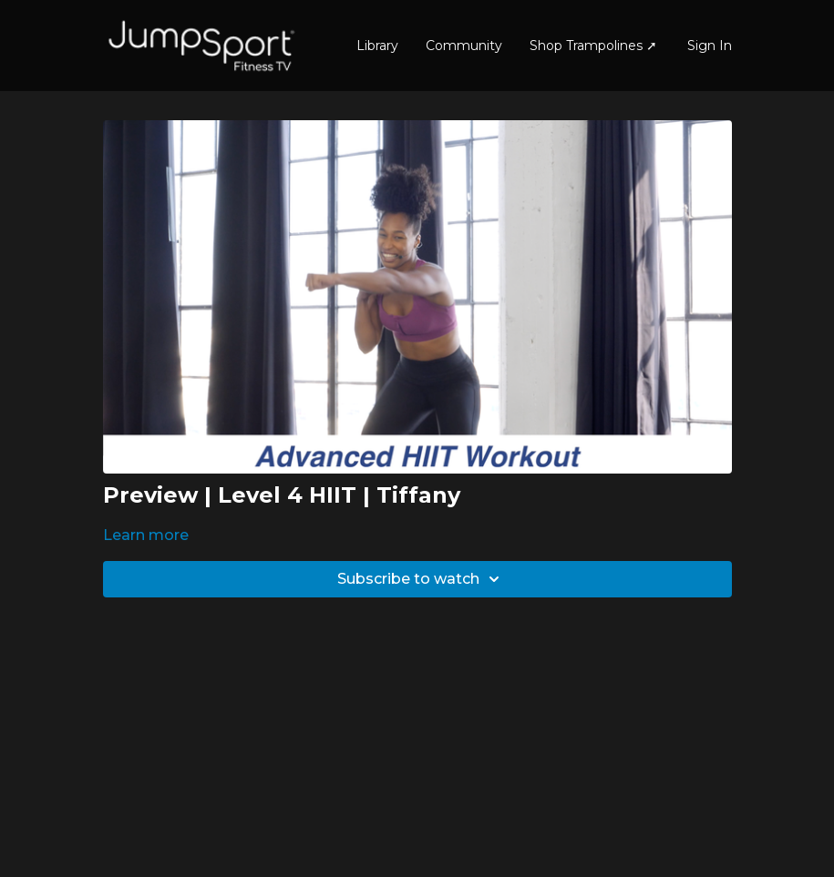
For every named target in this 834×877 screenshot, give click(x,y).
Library (377, 45)
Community (464, 45)
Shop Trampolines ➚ (593, 45)
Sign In (709, 45)
